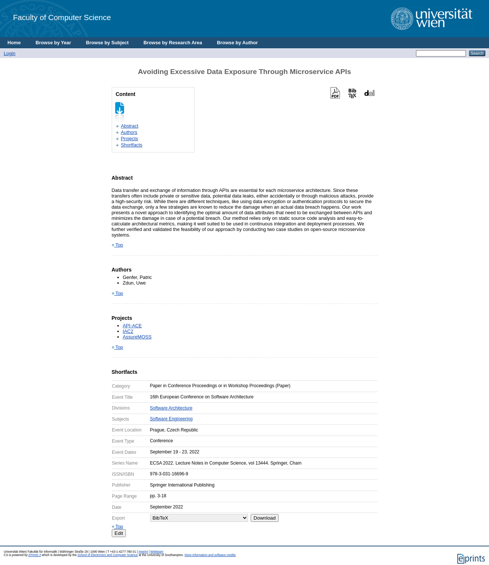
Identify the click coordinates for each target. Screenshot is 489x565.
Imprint (143, 551)
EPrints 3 (34, 555)
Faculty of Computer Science (62, 17)
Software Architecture (171, 408)
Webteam (156, 551)
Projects (129, 138)
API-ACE (132, 325)
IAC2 (128, 331)
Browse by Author (237, 42)
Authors (129, 132)
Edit (119, 533)
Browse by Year (53, 42)
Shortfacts (132, 145)
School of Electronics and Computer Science (107, 555)
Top (117, 245)
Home (14, 42)
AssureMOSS (137, 337)
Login (9, 53)
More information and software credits (210, 555)
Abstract (130, 126)
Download (265, 518)
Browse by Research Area (172, 42)
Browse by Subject (107, 42)
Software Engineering (171, 418)
